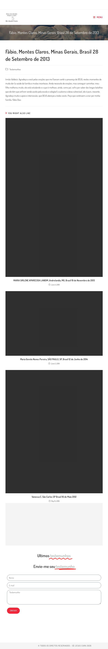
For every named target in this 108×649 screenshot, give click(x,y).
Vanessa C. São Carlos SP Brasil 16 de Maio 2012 (54, 496)
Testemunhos (15, 69)
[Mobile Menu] (98, 17)
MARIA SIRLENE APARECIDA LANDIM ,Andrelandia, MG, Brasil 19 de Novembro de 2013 (54, 280)
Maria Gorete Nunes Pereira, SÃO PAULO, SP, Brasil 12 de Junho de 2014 (54, 359)
